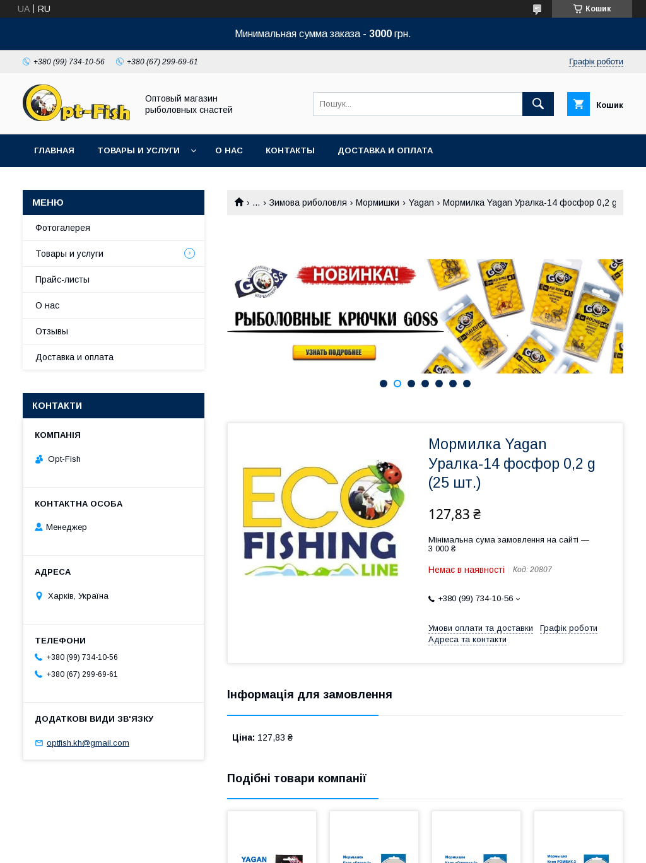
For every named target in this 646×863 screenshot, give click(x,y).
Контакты (290, 150)
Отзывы (51, 331)
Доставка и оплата (385, 150)
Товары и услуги (138, 150)
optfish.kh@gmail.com (88, 743)
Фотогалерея (62, 228)
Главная (54, 150)
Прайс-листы (62, 279)
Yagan (421, 202)
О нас (229, 150)
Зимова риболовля (308, 202)
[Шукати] (538, 104)
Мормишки (377, 202)
